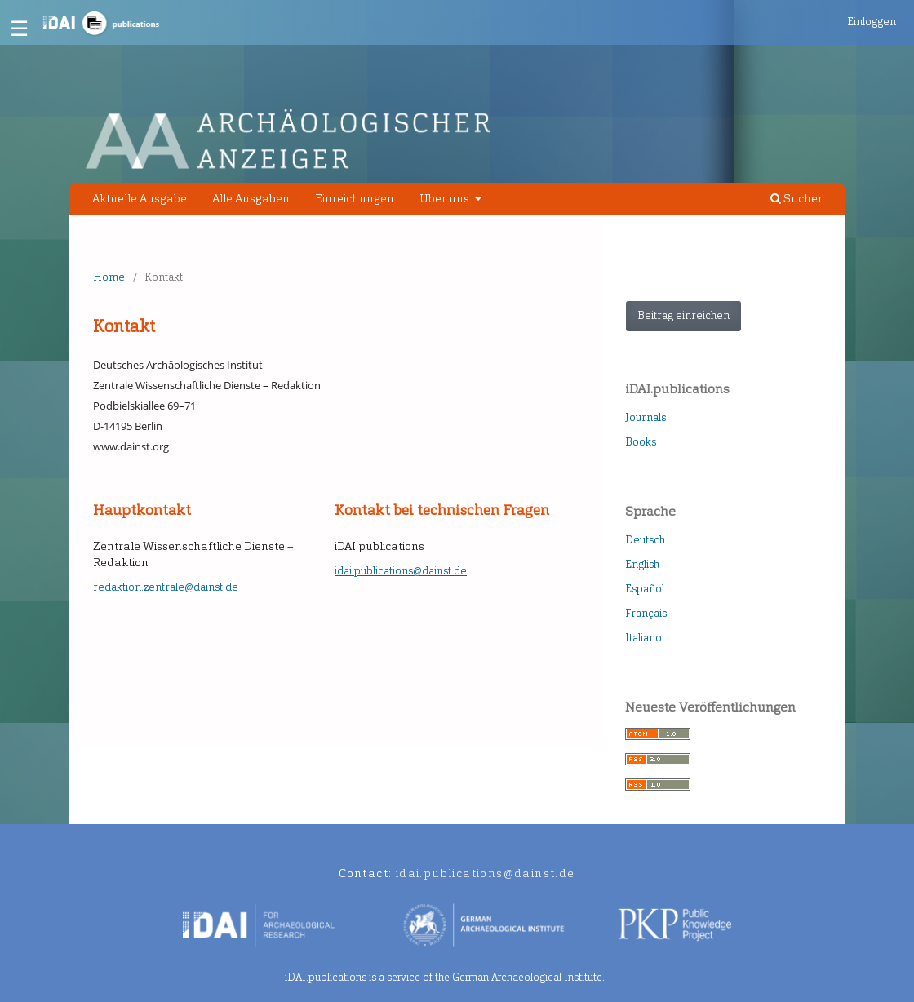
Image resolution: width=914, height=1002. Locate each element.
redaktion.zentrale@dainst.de (165, 587)
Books (640, 442)
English (642, 564)
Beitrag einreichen (683, 315)
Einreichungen (354, 198)
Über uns (445, 198)
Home (109, 277)
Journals (645, 417)
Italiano (643, 638)
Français (646, 613)
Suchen (797, 198)
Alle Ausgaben (251, 198)
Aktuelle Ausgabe (139, 198)
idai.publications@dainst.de (401, 571)
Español (644, 589)
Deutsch (645, 540)
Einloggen (871, 22)
